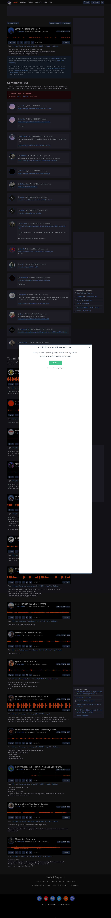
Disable (55, 363)
